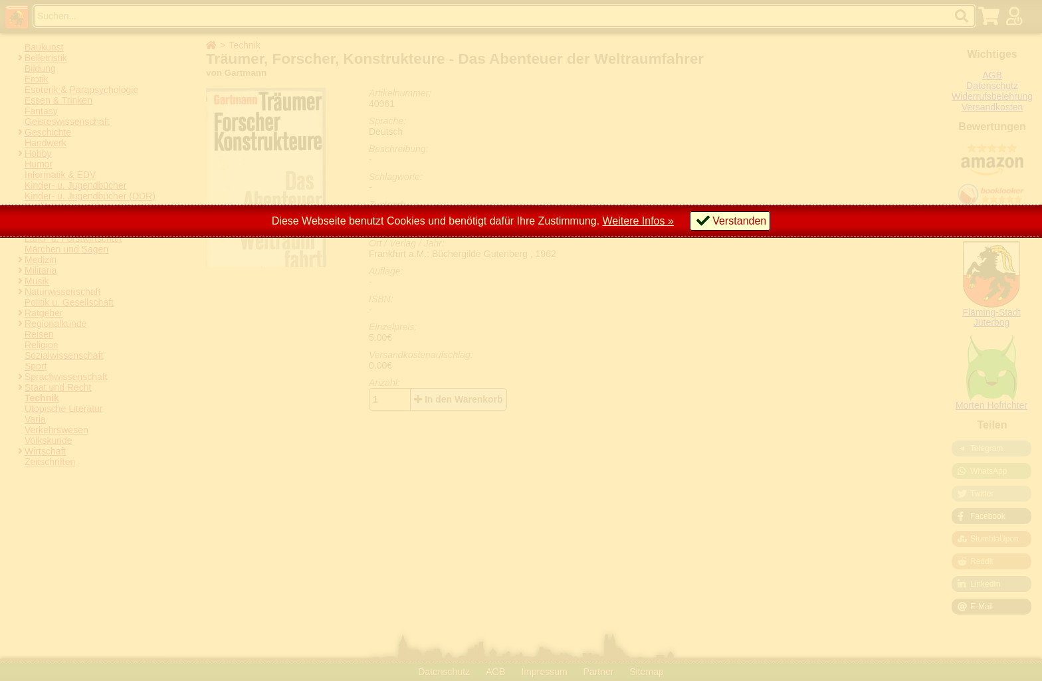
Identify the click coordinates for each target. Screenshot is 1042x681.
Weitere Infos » (638, 221)
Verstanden (739, 221)
